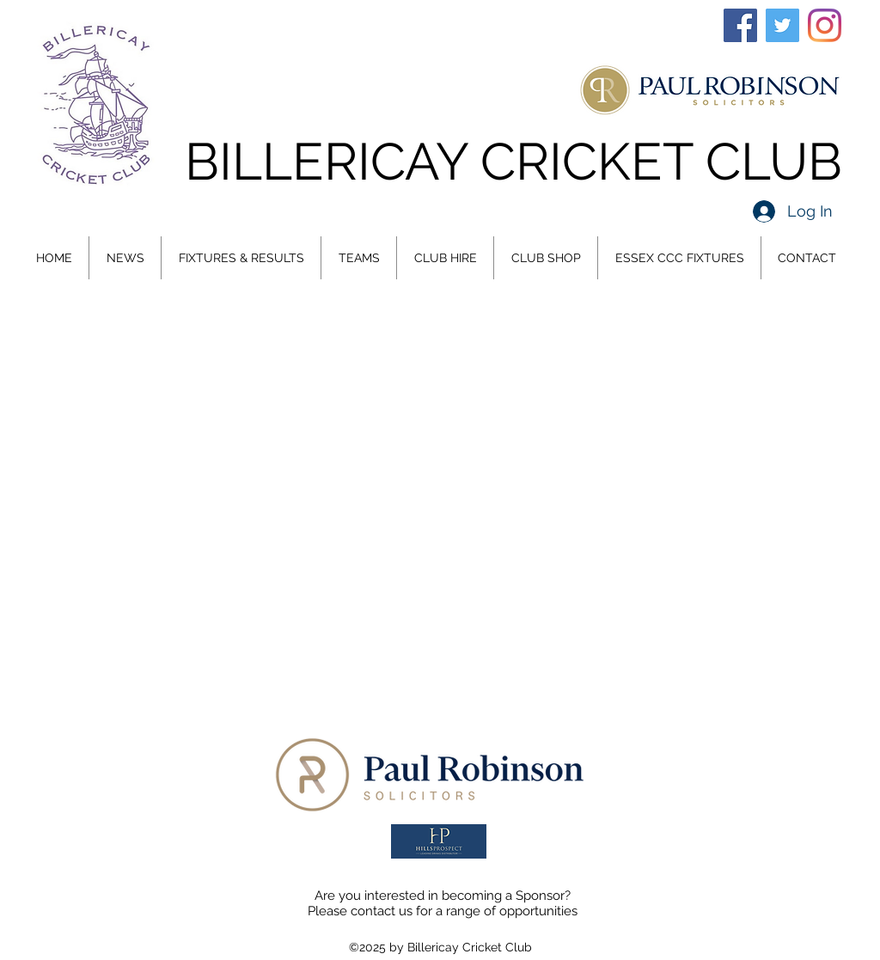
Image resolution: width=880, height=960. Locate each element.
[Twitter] (782, 25)
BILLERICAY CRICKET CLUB (513, 161)
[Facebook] (740, 25)
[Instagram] (824, 25)
